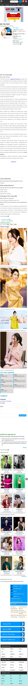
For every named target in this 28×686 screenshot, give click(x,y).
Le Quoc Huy (19, 499)
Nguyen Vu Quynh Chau (6, 522)
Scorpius (3, 644)
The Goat (12, 652)
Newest (23, 4)
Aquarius (3, 646)
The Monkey (21, 652)
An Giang (19, 501)
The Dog (12, 654)
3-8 (18, 29)
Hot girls (7, 4)
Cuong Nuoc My (22, 607)
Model (18, 4)
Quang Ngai (19, 482)
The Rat (3, 657)
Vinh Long (7, 462)
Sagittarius (12, 644)
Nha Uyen (6, 479)
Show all (24, 437)
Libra (20, 641)
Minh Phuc (6, 499)
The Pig (20, 654)
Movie (19, 562)
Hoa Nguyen (19, 522)
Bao (11, 668)
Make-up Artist (19, 543)
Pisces (11, 646)
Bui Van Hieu (21, 600)
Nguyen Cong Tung (22, 605)
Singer (2, 4)
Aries (20, 646)
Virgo (11, 641)
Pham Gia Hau (6, 561)
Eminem (3, 670)
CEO (7, 523)
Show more (24, 566)
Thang (2, 668)
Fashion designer (19, 523)
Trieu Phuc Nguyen (7, 460)
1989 (21, 576)
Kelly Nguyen (19, 541)
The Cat (3, 660)
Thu (20, 668)
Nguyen (20, 670)
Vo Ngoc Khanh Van (23, 596)
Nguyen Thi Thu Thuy (15, 69)
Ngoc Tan (20, 598)
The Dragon (12, 660)
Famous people (3, 24)
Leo (18, 586)
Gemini (11, 638)
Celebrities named (6, 208)
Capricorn (21, 644)
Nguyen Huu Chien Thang (19, 460)
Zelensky (3, 665)
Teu (11, 670)
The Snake (21, 660)
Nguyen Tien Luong (14, 605)
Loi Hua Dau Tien (19, 561)
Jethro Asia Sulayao (14, 602)
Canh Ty (22, 583)
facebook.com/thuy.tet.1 (18, 37)
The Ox (11, 657)
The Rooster (4, 654)
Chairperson (7, 562)
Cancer (20, 638)
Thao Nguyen (19, 479)
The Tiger (21, 657)
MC (8, 24)
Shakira (20, 673)
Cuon (20, 665)
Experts (6, 543)
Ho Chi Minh (7, 501)
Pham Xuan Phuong (7, 541)
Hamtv (11, 673)
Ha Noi (19, 462)
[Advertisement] (14, 13)
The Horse (3, 652)
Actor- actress (12, 4)
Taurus (2, 638)
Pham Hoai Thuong (14, 600)
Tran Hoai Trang (14, 607)
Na (10, 665)
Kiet (2, 673)
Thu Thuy (11, 24)
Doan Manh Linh (14, 598)
